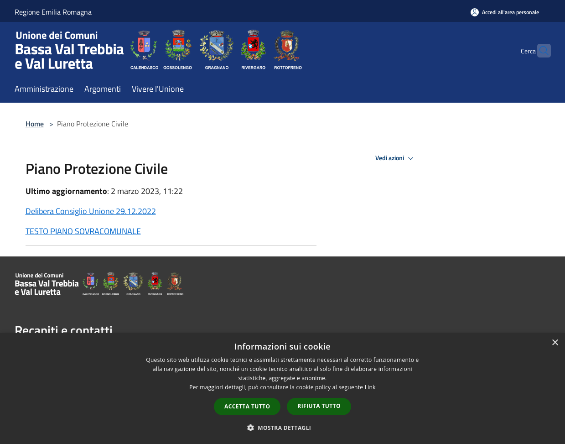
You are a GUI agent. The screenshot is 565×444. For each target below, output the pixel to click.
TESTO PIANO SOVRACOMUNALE (83, 231)
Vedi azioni (395, 158)
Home (35, 123)
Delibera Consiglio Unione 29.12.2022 (91, 211)
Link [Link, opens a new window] (370, 387)
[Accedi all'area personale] (505, 12)
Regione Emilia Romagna (53, 11)
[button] (282, 427)
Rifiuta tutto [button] (319, 406)
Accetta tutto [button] (247, 406)
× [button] (554, 343)
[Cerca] (540, 51)
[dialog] (282, 388)
